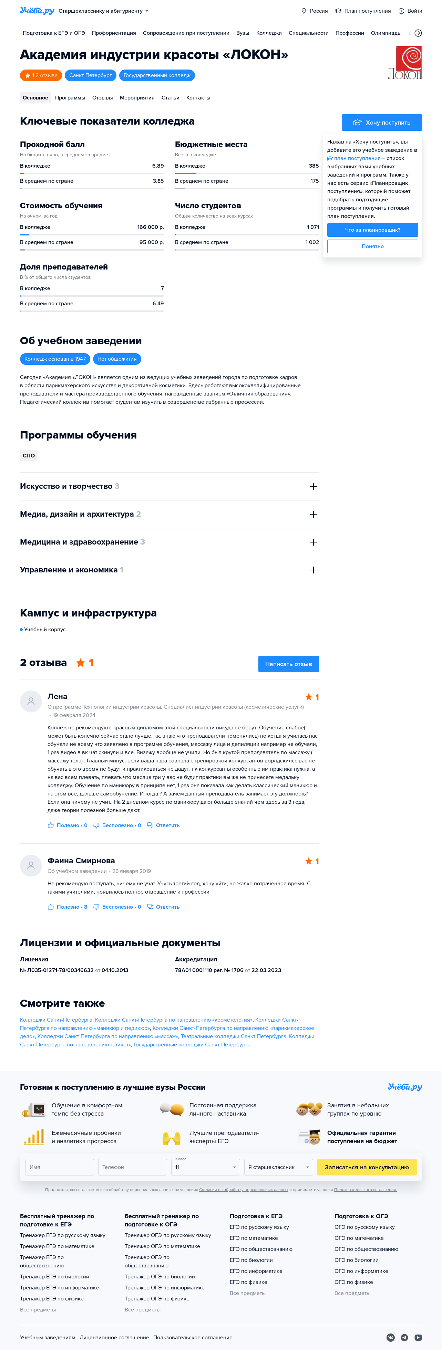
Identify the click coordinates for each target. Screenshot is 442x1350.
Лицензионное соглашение (114, 1337)
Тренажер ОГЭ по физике (157, 1298)
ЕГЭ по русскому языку (259, 1227)
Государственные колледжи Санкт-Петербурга (192, 1044)
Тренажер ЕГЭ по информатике (59, 1287)
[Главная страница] (37, 11)
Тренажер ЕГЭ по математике (57, 1246)
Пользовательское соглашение (193, 1337)
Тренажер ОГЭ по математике (162, 1246)
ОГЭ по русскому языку (365, 1227)
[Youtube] (418, 1337)
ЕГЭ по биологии (251, 1260)
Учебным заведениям (47, 1337)
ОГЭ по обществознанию (366, 1249)
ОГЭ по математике (359, 1238)
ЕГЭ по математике (254, 1238)
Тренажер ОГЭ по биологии (160, 1276)
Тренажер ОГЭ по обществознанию (147, 1261)
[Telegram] (404, 1337)
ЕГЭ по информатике (256, 1271)
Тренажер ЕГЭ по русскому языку (62, 1235)
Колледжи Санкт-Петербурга (56, 1019)
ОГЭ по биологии (357, 1260)
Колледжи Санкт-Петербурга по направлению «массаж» (108, 1036)
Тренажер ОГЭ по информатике (165, 1287)
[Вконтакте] (391, 1337)
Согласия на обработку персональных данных (243, 1189)
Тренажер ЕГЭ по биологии (54, 1276)
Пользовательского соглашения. (365, 1189)
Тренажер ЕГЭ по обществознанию (42, 1261)
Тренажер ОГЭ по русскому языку (168, 1235)
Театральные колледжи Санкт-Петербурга (233, 1036)
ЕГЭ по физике (248, 1282)
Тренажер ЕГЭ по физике (52, 1298)
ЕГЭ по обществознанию (261, 1249)
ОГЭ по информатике (361, 1271)
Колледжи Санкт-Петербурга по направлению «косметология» (174, 1019)
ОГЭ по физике (354, 1282)
